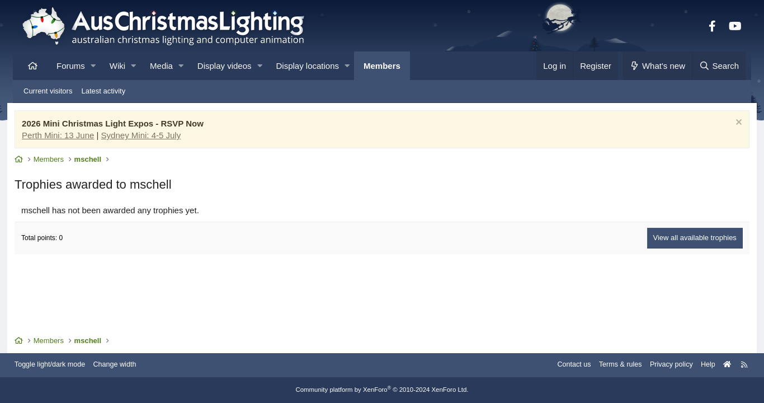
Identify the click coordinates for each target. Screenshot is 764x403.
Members (382, 66)
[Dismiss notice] (730, 124)
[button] (93, 65)
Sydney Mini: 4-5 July (148, 136)
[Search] (719, 65)
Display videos (224, 66)
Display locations (307, 66)
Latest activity (103, 91)
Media (161, 66)
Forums (70, 66)
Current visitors (47, 91)
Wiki (117, 66)
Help (698, 365)
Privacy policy (660, 365)
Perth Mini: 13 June (65, 136)
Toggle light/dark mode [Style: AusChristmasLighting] (60, 365)
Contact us (560, 365)
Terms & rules (608, 365)
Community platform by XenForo (382, 390)
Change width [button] (127, 365)
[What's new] (657, 65)
